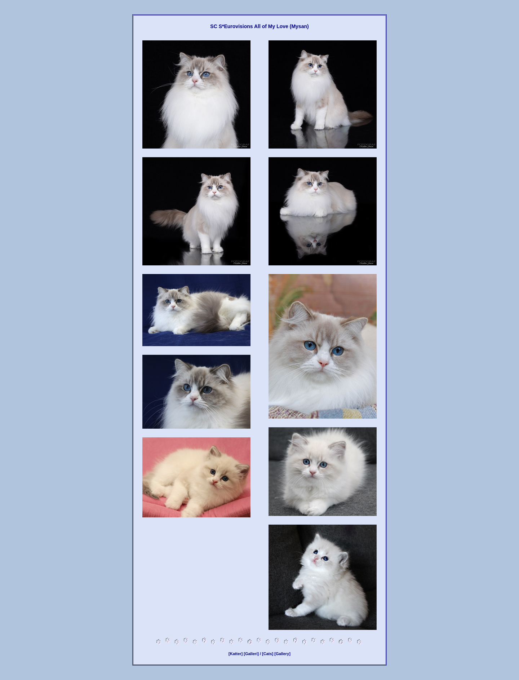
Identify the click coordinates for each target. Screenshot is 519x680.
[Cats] (267, 654)
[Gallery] (282, 654)
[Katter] (236, 654)
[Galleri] (251, 654)
